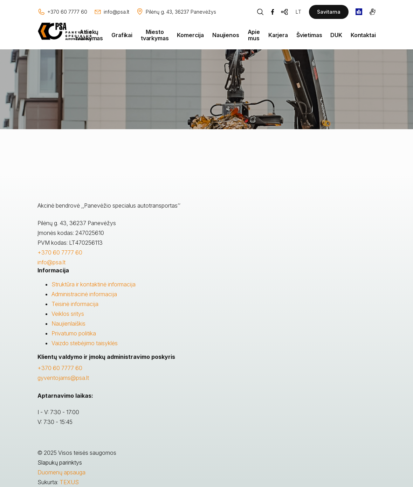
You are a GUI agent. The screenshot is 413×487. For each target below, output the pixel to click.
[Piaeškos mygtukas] (260, 12)
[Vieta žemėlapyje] (176, 12)
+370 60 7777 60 (59, 252)
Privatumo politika (73, 333)
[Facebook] (272, 12)
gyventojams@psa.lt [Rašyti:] (63, 377)
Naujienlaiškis (68, 323)
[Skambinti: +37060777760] (62, 12)
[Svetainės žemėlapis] (285, 12)
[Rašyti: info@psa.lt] (111, 12)
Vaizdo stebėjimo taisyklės (84, 343)
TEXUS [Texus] (69, 482)
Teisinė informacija (74, 303)
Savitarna (328, 12)
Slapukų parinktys (59, 462)
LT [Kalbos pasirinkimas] (298, 12)
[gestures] (372, 11)
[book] (359, 11)
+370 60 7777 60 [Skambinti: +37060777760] (59, 367)
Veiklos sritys (67, 313)
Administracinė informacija (84, 294)
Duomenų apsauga (61, 472)
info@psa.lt (51, 262)
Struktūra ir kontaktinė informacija (93, 284)
